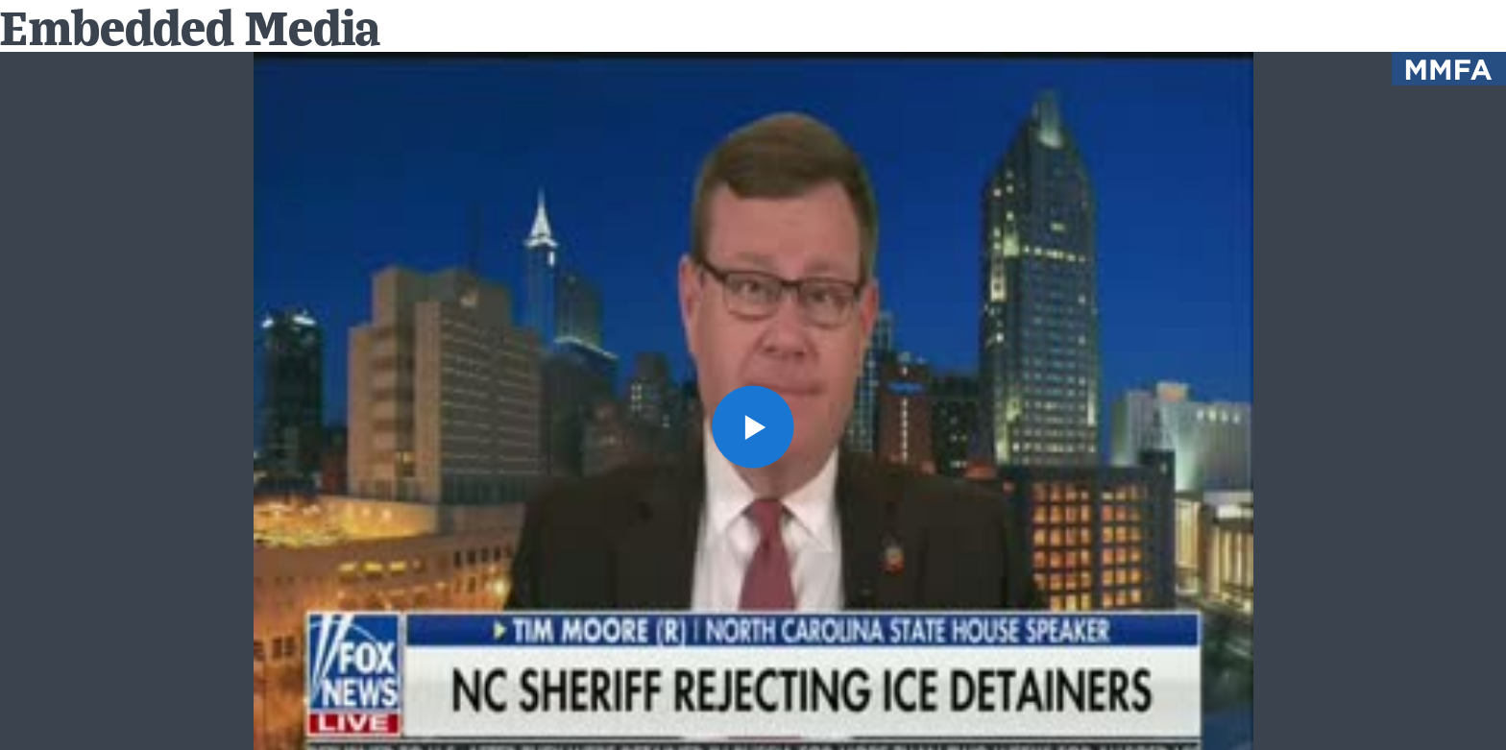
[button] (753, 427)
